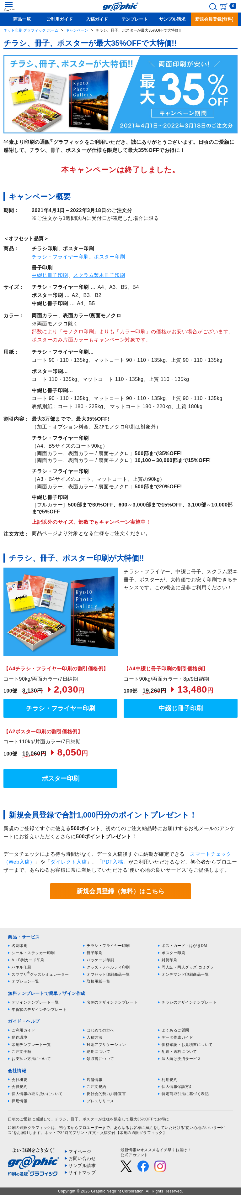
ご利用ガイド (23, 1030)
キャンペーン (77, 30)
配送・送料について (179, 1051)
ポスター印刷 (109, 256)
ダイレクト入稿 (69, 862)
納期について (98, 1051)
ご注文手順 (21, 1051)
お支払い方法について (31, 1059)
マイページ (79, 1151)
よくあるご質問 (175, 1030)
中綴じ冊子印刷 (50, 275)
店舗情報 (94, 1080)
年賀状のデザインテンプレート (39, 1009)
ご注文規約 (96, 1086)
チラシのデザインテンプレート (189, 1002)
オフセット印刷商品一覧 (108, 974)
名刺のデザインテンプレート (112, 1002)
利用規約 (169, 1080)
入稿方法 (94, 1037)
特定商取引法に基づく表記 (185, 1094)
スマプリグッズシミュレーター (40, 974)
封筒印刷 (169, 960)
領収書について (100, 1059)
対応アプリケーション (106, 1044)
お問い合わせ (82, 1158)
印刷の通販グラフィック (29, 1127)
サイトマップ (82, 1172)
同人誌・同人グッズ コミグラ (188, 967)
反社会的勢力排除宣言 (106, 1094)
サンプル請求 (82, 1165)
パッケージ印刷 (100, 960)
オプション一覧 (25, 981)
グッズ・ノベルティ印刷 (108, 967)
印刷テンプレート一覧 (31, 1044)
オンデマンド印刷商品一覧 (185, 974)
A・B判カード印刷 (28, 960)
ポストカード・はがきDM (184, 945)
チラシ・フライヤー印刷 (60, 256)
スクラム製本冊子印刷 (99, 275)
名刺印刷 (19, 945)
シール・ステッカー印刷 (33, 953)
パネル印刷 (21, 967)
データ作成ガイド (177, 1037)
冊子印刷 (94, 953)
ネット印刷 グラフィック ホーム (30, 30)
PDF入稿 (112, 862)
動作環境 (19, 1037)
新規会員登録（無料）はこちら (120, 891)
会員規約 (19, 1086)
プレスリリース (100, 1101)
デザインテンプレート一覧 (35, 1002)
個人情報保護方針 (177, 1086)
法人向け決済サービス (181, 1059)
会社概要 (19, 1080)
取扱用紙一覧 (98, 981)
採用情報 (19, 1101)
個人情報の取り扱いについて (37, 1094)
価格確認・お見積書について (187, 1044)
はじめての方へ (100, 1030)
